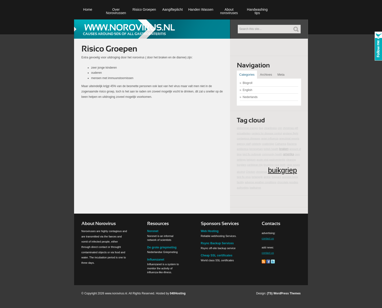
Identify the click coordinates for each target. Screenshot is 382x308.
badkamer (255, 187)
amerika (288, 154)
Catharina (280, 143)
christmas (261, 171)
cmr (280, 128)
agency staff (244, 143)
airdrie (267, 176)
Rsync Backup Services (217, 243)
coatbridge (268, 143)
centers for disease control (266, 133)
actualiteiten (244, 133)
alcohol (241, 171)
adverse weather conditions (261, 182)
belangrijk (257, 176)
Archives (266, 74)
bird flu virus (244, 176)
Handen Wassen (200, 9)
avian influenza (269, 138)
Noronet (152, 231)
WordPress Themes (287, 293)
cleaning (291, 159)
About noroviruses (229, 11)
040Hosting (178, 293)
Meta (281, 74)
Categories (247, 74)
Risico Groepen (144, 9)
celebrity (256, 143)
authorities (243, 187)
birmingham (256, 148)
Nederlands (250, 97)
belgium (251, 159)
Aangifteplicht (172, 9)
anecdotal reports (289, 138)
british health (271, 148)
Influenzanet (155, 259)
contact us (268, 238)
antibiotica (242, 148)
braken (283, 149)
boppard (276, 176)
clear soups (293, 164)
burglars (241, 164)
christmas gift (290, 128)
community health (272, 154)
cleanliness (270, 128)
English (247, 90)
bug (261, 128)
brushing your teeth (275, 164)
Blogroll (247, 83)
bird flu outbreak (251, 154)
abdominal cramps (247, 128)
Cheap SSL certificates (216, 255)
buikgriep (282, 170)
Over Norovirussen (116, 11)
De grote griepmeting (162, 247)
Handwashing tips (257, 11)
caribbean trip (255, 164)
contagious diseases (248, 138)
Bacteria (291, 143)
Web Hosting (210, 231)
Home (87, 9)
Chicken (250, 171)
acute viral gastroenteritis (271, 159)
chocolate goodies (287, 182)
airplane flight (290, 133)
